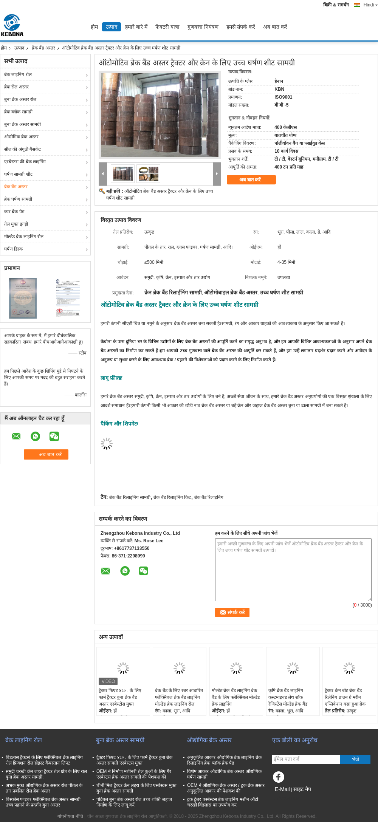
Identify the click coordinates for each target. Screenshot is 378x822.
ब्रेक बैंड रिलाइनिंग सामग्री (129, 497)
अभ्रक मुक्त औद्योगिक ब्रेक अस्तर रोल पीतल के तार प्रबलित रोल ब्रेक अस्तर (44, 788)
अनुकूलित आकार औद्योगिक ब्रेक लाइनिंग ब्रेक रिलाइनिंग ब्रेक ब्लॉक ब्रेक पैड (224, 760)
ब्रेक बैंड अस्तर (43, 48)
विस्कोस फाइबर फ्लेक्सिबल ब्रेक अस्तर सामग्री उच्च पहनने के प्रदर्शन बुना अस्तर (43, 802)
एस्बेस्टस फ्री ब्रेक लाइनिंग (25, 161)
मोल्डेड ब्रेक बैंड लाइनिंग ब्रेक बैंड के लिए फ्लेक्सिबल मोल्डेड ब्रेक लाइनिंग (236, 697)
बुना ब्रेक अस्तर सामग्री (22, 124)
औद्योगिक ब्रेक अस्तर (21, 136)
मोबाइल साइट (285, 798)
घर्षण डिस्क (13, 249)
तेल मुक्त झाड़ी (16, 224)
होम (94, 27)
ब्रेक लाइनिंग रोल (18, 74)
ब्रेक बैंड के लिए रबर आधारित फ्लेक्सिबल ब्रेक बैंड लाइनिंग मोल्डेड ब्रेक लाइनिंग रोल (179, 697)
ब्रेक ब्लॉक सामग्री (18, 112)
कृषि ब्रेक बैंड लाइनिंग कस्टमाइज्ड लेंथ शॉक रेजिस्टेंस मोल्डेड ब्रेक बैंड (287, 697)
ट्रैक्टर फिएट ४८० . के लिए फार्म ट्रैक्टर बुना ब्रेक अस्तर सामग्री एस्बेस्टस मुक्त (134, 760)
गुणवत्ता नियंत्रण (202, 27)
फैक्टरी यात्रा (167, 27)
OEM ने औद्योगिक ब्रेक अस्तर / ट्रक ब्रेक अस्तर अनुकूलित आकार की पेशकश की (226, 788)
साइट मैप (302, 789)
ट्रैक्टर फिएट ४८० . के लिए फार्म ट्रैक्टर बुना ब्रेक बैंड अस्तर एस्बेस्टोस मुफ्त (120, 697)
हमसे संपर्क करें (241, 27)
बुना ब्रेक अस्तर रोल (20, 99)
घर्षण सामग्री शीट (18, 174)
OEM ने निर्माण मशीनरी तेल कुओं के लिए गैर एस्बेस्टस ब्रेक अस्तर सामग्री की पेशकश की (133, 774)
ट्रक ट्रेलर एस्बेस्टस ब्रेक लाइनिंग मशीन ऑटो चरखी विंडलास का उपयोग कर (222, 802)
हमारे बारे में (136, 27)
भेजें (355, 759)
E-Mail (282, 789)
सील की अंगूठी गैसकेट (22, 149)
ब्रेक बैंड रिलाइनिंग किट (172, 497)
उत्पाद (111, 27)
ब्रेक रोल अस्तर (16, 87)
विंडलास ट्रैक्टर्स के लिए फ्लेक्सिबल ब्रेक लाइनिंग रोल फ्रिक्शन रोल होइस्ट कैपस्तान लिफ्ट (44, 760)
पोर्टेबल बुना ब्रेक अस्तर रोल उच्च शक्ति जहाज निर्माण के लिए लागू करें (134, 802)
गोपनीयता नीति (70, 816)
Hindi (371, 5)
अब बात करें (275, 26)
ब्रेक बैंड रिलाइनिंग (209, 497)
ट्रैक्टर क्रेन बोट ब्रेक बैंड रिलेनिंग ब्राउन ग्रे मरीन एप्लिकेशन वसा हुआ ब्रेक (345, 697)
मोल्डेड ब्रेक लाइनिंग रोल (23, 236)
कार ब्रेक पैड (14, 211)
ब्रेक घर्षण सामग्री (18, 199)
